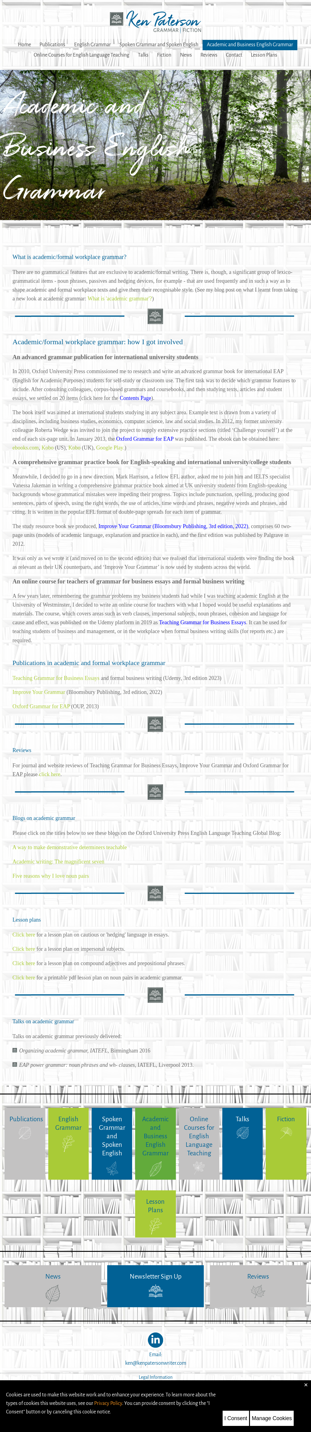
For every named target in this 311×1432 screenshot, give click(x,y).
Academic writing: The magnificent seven (58, 862)
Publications (52, 45)
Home (24, 45)
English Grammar (92, 45)
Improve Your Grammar (38, 692)
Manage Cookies (272, 1418)
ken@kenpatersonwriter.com (155, 1363)
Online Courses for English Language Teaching (81, 55)
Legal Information (156, 1377)
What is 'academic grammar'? (120, 299)
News (186, 55)
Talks (143, 55)
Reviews (208, 55)
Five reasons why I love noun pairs (50, 876)
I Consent (235, 1418)
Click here (23, 935)
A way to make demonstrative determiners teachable (69, 847)
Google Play (109, 448)
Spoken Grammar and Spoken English (158, 45)
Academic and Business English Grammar (250, 45)
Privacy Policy (108, 1403)
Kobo (47, 448)
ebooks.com (25, 448)
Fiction (164, 55)
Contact (234, 55)
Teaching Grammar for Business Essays (56, 678)
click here (49, 774)
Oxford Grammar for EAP (41, 706)
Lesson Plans (264, 55)
